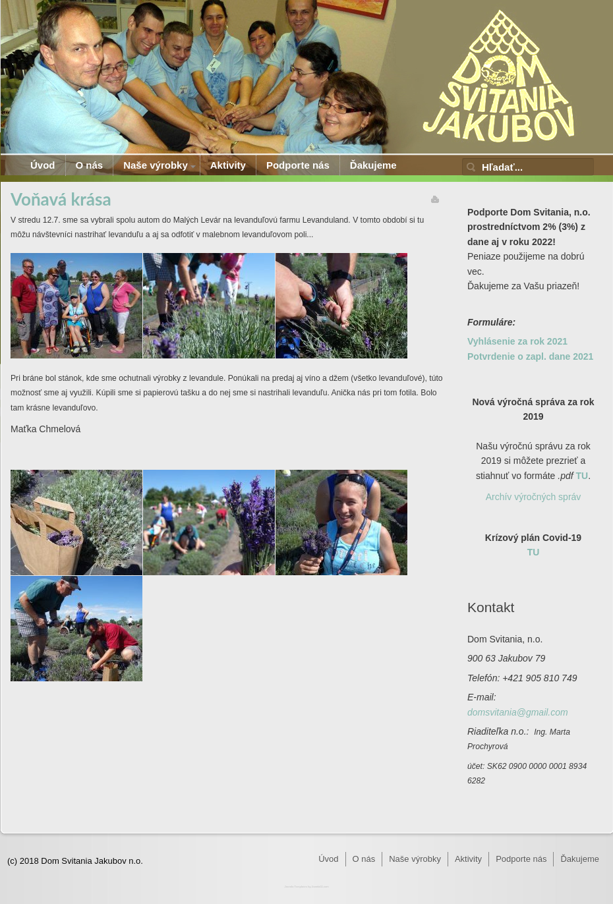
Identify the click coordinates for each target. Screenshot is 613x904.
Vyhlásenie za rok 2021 (517, 341)
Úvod (42, 165)
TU (582, 475)
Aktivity (228, 165)
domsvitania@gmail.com (517, 712)
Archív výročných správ (533, 497)
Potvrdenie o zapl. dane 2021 (530, 356)
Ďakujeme (373, 165)
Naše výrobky (155, 165)
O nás (89, 165)
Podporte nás (298, 165)
